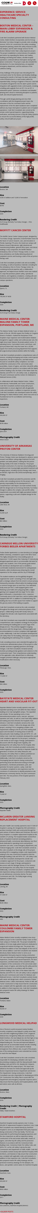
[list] (29, 3)
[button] (30, 3)
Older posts (7, 1211)
